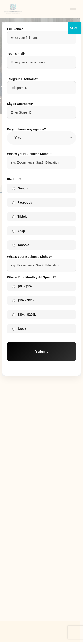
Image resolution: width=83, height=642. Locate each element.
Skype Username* (20, 104)
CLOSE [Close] (74, 27)
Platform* (14, 179)
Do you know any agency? (26, 129)
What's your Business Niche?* (29, 154)
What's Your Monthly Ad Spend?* (31, 277)
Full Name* (15, 29)
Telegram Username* (22, 79)
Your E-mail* (16, 53)
